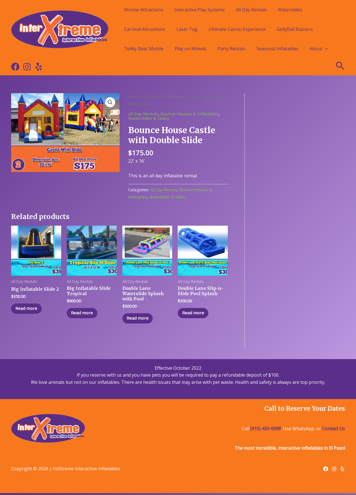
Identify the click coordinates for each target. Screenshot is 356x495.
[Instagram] (27, 67)
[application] (325, 48)
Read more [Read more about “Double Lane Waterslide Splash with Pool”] (139, 320)
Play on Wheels (190, 49)
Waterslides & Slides (149, 118)
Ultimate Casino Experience (237, 29)
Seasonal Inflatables (277, 49)
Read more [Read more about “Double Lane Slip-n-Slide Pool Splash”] (194, 314)
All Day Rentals (251, 10)
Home (134, 96)
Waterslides (290, 10)
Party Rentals (231, 49)
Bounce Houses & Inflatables (191, 114)
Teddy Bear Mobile (144, 49)
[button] (110, 103)
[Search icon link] (340, 66)
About (319, 48)
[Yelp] (38, 67)
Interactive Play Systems (199, 10)
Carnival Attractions (144, 29)
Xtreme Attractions (143, 10)
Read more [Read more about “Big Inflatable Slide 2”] (28, 309)
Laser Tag (186, 29)
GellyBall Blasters (295, 29)
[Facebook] (15, 67)
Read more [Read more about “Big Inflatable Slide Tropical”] (83, 314)
